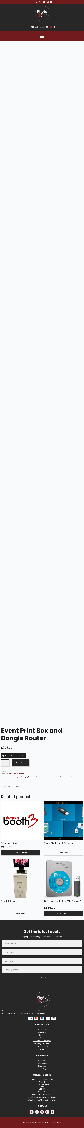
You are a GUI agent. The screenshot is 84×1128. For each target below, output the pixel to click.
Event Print (8, 776)
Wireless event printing (8, 778)
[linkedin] (37, 2)
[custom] (44, 2)
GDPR (42, 1049)
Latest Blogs (42, 1069)
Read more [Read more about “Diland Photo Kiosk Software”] (63, 853)
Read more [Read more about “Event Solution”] (20, 913)
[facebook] (33, 2)
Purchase (42, 1066)
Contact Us (42, 1032)
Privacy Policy (42, 1047)
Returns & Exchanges (42, 1041)
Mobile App (25, 776)
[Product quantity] (5, 762)
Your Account (42, 1060)
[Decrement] (3, 762)
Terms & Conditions (42, 1038)
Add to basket (21, 763)
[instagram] (48, 2)
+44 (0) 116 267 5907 (45, 1094)
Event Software (14, 773)
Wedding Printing (66, 776)
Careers (42, 1035)
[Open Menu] (42, 36)
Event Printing (16, 776)
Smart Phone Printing (44, 776)
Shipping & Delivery (42, 1044)
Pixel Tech (33, 776)
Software (22, 773)
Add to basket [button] (21, 853)
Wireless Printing (22, 778)
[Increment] (7, 762)
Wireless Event (78, 776)
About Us (42, 1029)
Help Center (42, 1063)
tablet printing (56, 776)
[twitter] (40, 2)
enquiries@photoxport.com (45, 1097)
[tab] (7, 786)
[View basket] (42, 27)
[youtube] (51, 2)
